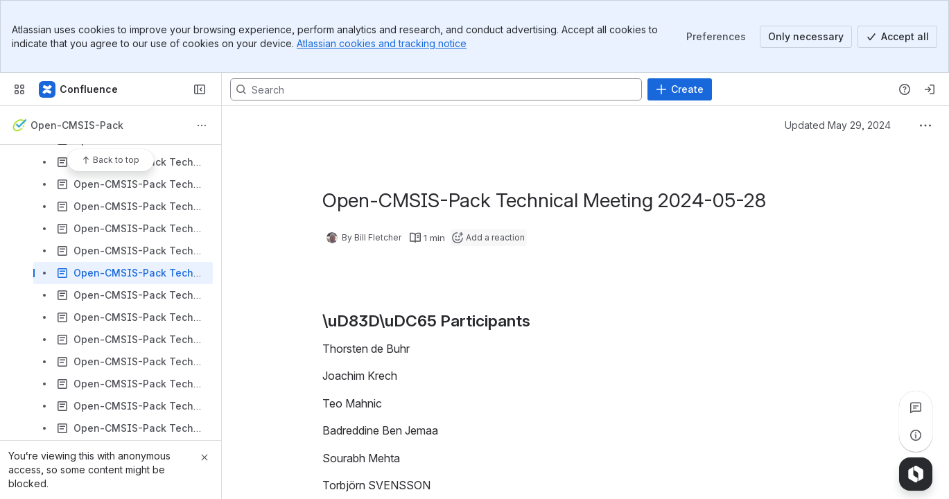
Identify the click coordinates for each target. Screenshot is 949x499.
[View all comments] (916, 407)
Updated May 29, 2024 (838, 125)
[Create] (679, 89)
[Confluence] (79, 89)
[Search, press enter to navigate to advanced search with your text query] (436, 89)
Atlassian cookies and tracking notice (382, 43)
